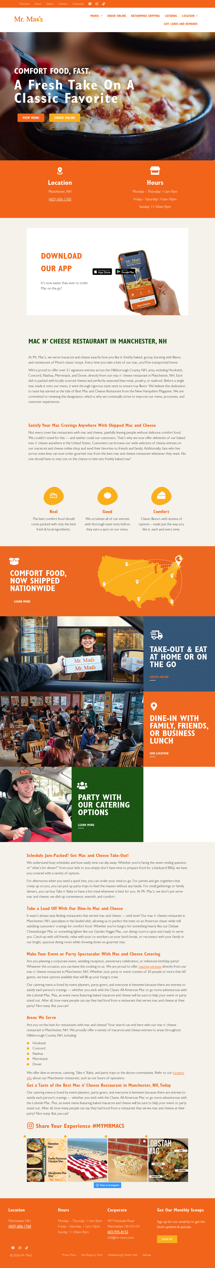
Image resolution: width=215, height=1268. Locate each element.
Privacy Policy (69, 1254)
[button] (96, 16)
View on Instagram (107, 1185)
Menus (96, 16)
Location (190, 16)
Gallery (50, 3)
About (38, 3)
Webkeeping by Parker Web (123, 1254)
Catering (171, 16)
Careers (63, 3)
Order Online (116, 16)
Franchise (25, 3)
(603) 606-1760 (60, 199)
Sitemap (147, 1254)
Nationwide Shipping (145, 16)
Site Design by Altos (91, 1254)
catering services (150, 966)
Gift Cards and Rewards (181, 24)
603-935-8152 (118, 1232)
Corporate (78, 3)
